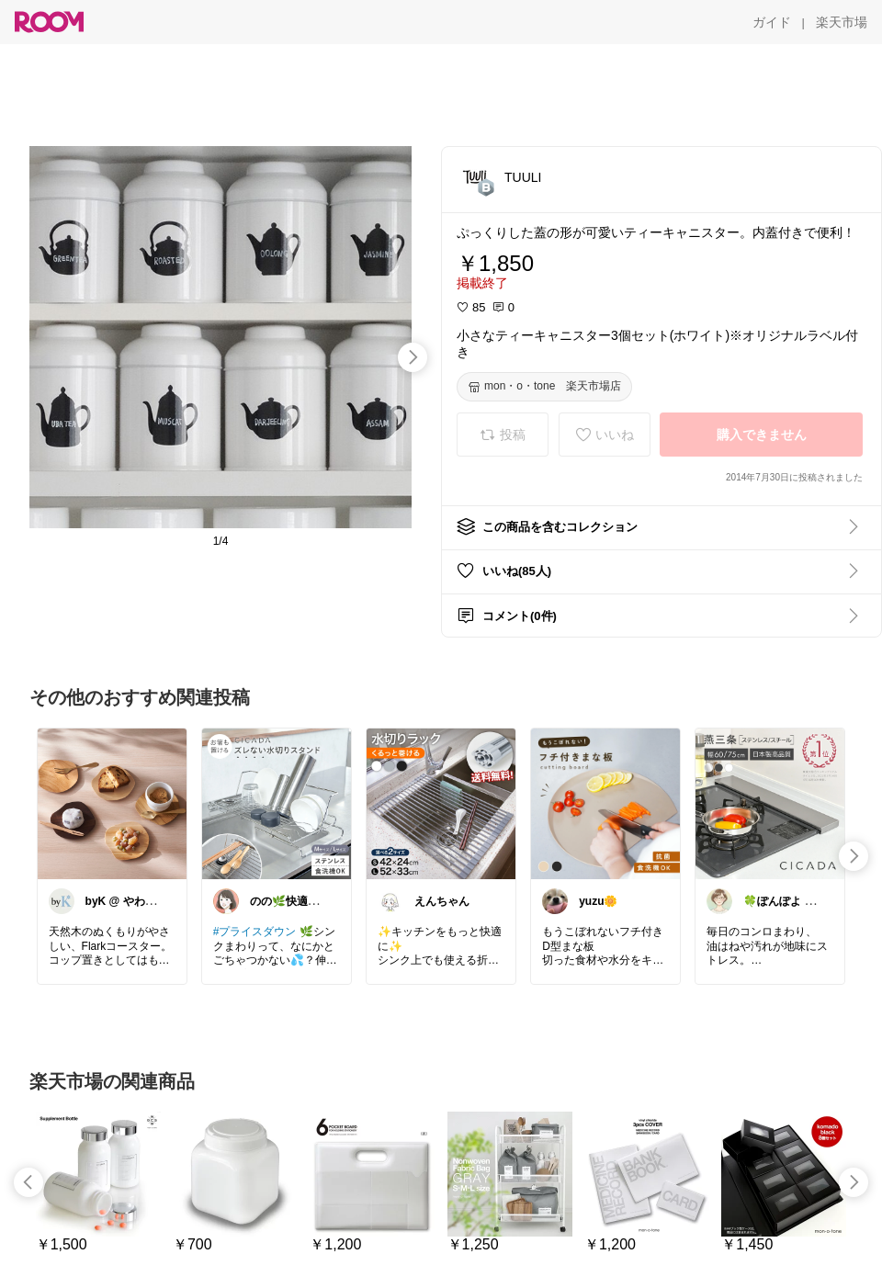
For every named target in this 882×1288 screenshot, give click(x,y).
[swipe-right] (412, 357)
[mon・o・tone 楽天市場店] (544, 386)
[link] (112, 803)
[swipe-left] (28, 1182)
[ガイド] (771, 22)
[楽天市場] (841, 22)
